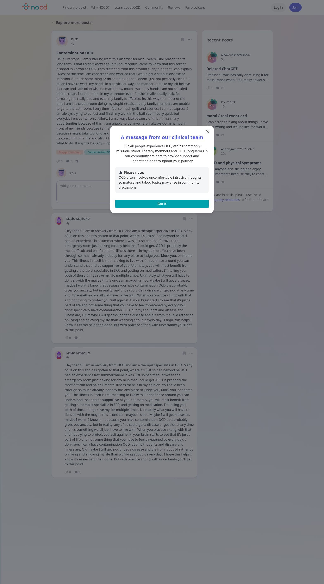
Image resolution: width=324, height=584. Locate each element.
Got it (161, 204)
